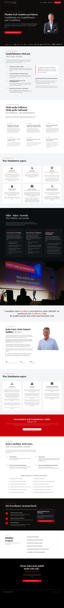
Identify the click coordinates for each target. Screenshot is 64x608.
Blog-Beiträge (49, 2)
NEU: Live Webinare (43, 2)
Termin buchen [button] (57, 2)
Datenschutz (55, 605)
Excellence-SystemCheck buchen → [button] (32, 440)
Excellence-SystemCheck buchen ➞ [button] (13, 32)
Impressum (59, 605)
